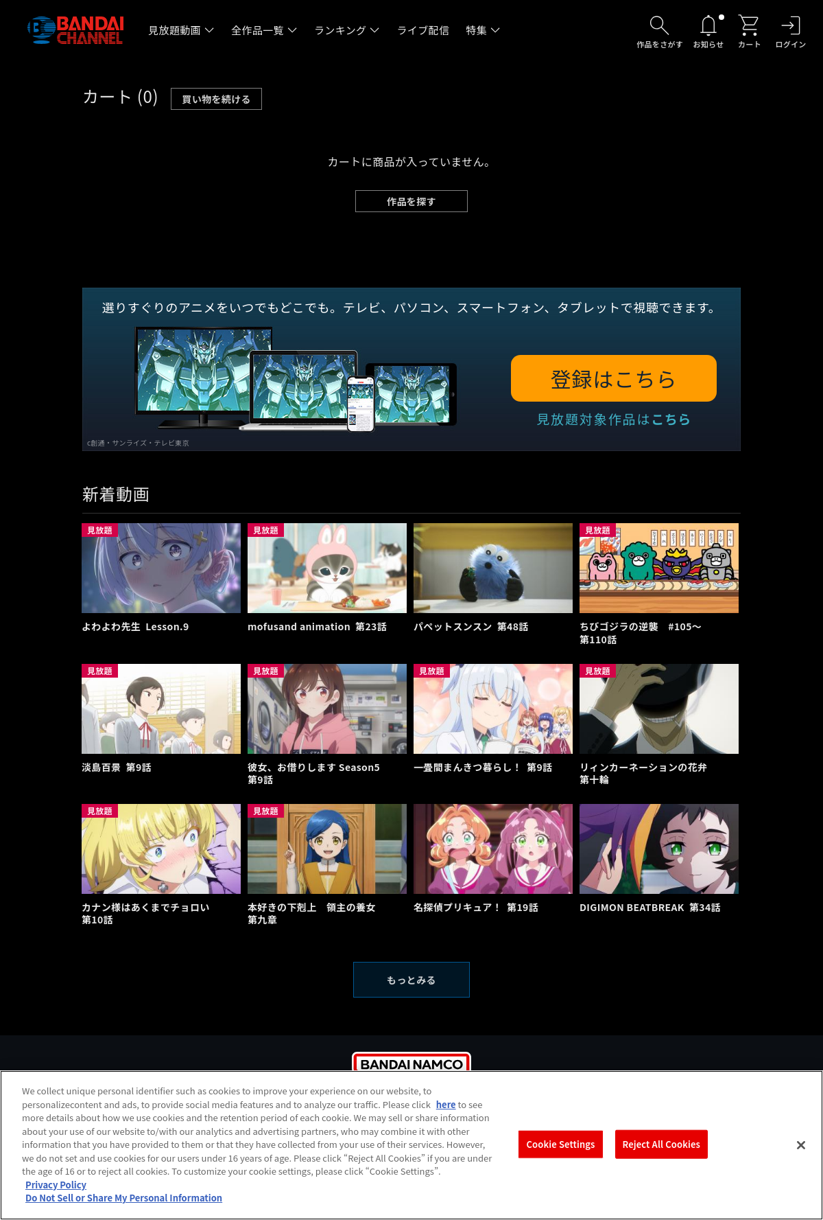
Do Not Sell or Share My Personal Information (123, 1207)
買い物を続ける (216, 99)
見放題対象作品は (613, 418)
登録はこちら (614, 378)
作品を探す (411, 201)
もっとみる (411, 980)
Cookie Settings (561, 1153)
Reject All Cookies (661, 1153)
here (446, 1113)
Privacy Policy (55, 1193)
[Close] (801, 1155)
